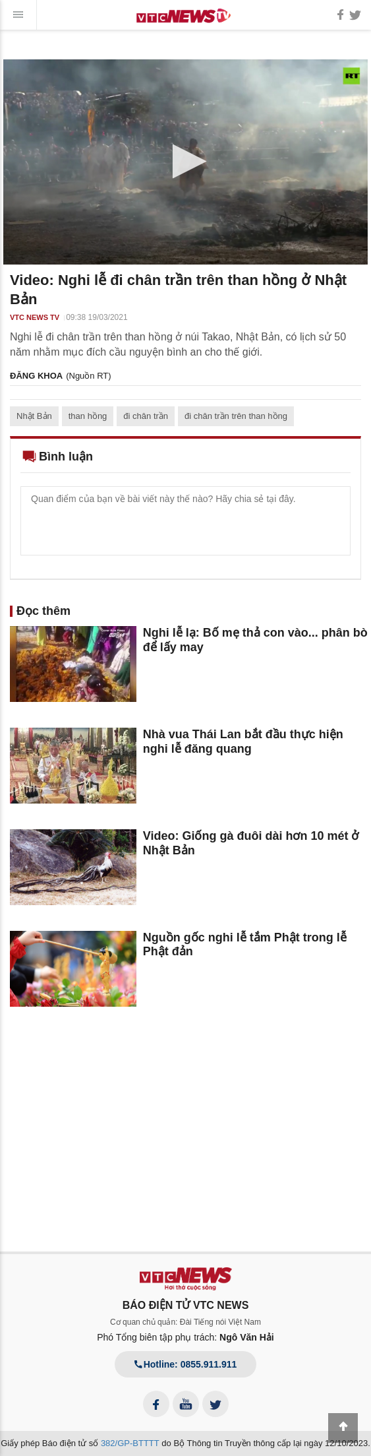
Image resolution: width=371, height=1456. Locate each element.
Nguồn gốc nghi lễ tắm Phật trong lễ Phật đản (245, 945)
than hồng (88, 416)
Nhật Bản (34, 416)
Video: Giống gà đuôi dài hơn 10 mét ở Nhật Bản (251, 843)
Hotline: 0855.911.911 (185, 1364)
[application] (185, 162)
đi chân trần (145, 416)
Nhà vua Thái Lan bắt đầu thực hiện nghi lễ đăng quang (243, 741)
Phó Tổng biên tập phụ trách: (185, 1337)
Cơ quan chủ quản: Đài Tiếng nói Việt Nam (185, 1322)
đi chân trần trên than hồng (236, 416)
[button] (185, 161)
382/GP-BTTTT (130, 1443)
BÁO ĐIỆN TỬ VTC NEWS (186, 1305)
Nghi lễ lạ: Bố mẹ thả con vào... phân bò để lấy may (255, 640)
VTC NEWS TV (34, 317)
